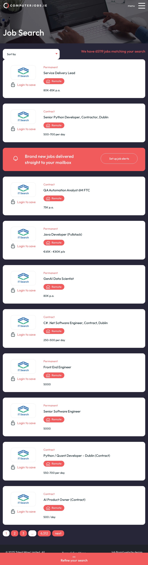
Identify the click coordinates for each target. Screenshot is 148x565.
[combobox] (31, 54)
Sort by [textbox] (11, 54)
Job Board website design (126, 552)
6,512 (44, 533)
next (58, 533)
